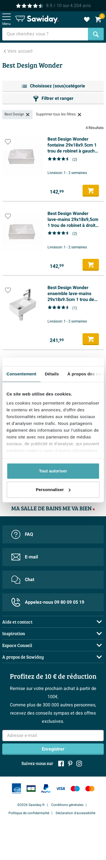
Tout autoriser (53, 470)
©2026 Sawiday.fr (31, 804)
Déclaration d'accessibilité (75, 813)
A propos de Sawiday (23, 657)
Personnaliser (53, 489)
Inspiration (13, 633)
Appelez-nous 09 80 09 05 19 (47, 602)
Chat (22, 579)
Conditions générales (67, 804)
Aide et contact (17, 622)
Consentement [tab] (21, 373)
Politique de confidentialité (28, 813)
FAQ (22, 534)
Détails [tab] (52, 373)
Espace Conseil (17, 645)
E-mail (24, 557)
